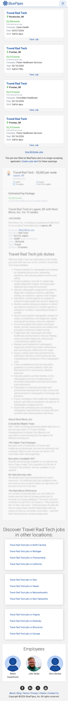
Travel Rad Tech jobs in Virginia (25, 614)
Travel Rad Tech (16, 13)
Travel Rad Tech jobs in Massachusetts (29, 592)
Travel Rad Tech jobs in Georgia (25, 633)
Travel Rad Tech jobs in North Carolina (28, 545)
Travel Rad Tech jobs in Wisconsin (26, 627)
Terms (26, 693)
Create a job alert (30, 161)
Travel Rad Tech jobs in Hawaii (24, 586)
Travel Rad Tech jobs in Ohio (23, 580)
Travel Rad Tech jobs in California (26, 564)
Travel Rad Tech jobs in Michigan (25, 551)
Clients (43, 693)
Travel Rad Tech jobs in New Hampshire (29, 599)
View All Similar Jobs (34, 152)
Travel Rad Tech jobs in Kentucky (25, 621)
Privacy (34, 693)
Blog (19, 693)
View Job (34, 39)
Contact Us (53, 693)
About (12, 693)
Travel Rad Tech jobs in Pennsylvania (27, 557)
